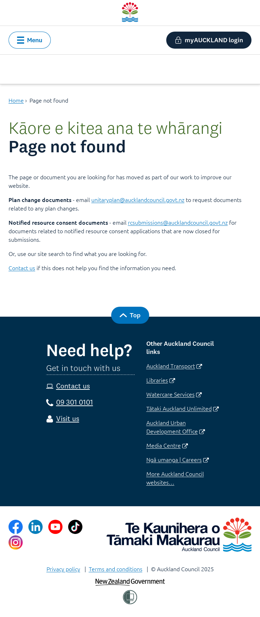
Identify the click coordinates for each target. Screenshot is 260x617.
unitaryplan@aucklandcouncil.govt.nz (137, 199)
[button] (30, 40)
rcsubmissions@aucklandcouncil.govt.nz (178, 222)
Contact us (22, 268)
